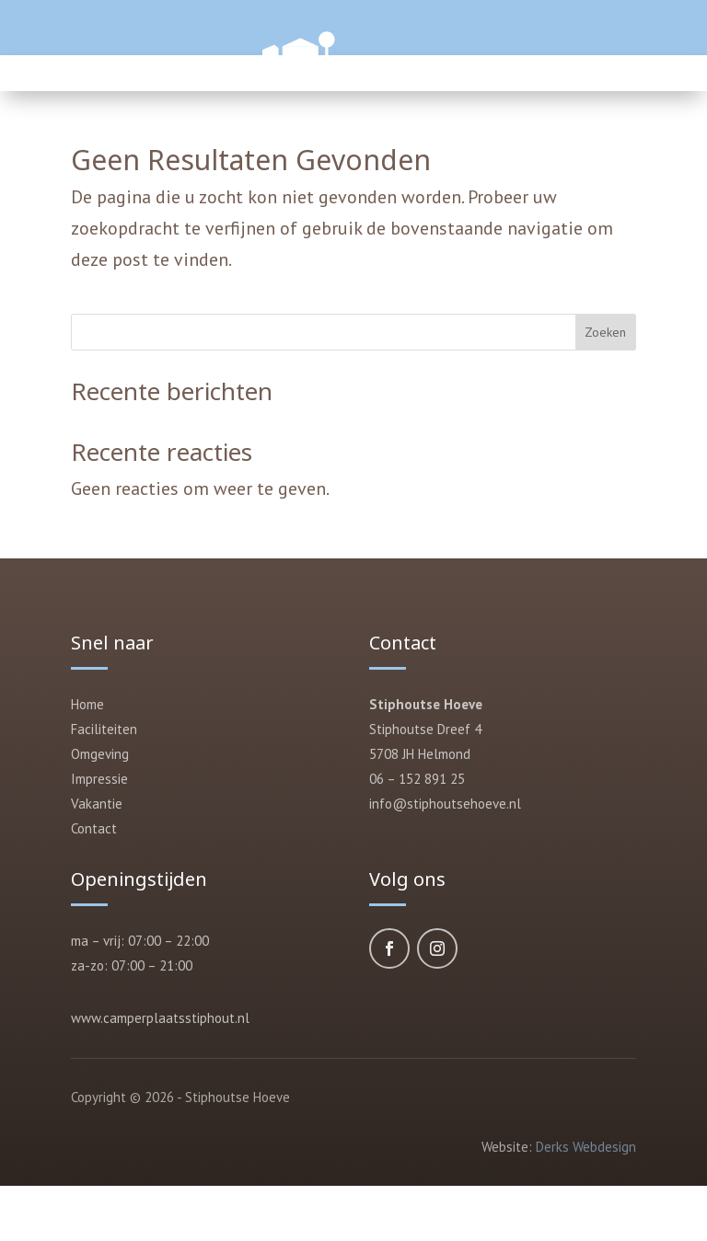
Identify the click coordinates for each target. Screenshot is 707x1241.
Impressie (99, 778)
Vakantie (96, 803)
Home (87, 704)
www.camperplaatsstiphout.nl (160, 1018)
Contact (94, 828)
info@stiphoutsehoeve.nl (445, 803)
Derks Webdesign (586, 1146)
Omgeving (100, 754)
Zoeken (605, 332)
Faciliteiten (104, 729)
